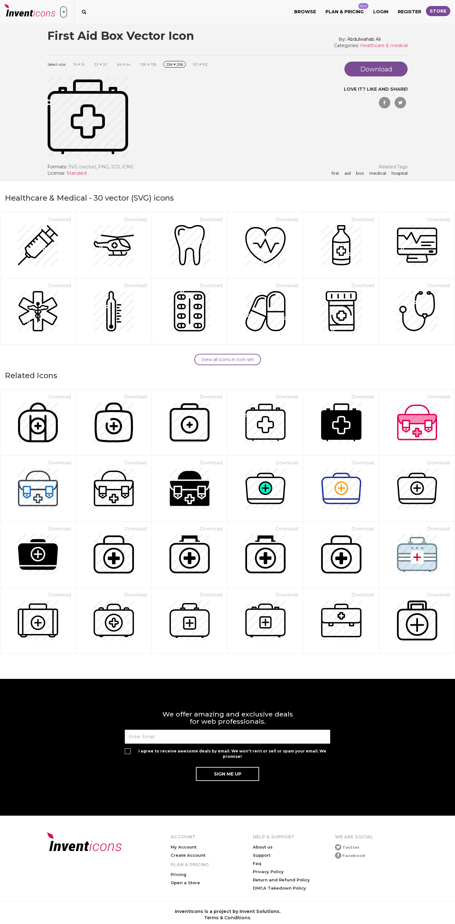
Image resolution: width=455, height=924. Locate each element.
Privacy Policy (268, 871)
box (359, 173)
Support (261, 855)
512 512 (200, 64)
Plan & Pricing (346, 9)
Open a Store (185, 882)
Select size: (56, 64)
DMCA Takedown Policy (279, 888)
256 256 (174, 64)
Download (59, 219)
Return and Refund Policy (281, 879)
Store (438, 11)
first (335, 173)
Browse (305, 12)
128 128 (148, 64)
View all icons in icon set (227, 359)
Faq (257, 863)
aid (347, 173)
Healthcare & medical (384, 45)
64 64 (123, 64)
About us (263, 846)
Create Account (188, 855)
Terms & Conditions (227, 918)
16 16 (78, 64)
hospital (399, 173)
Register (409, 12)
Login (380, 12)
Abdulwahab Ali (364, 39)
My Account (184, 846)
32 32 (100, 64)
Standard (77, 173)
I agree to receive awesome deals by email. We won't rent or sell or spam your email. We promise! (232, 754)
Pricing (178, 874)
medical (377, 173)
